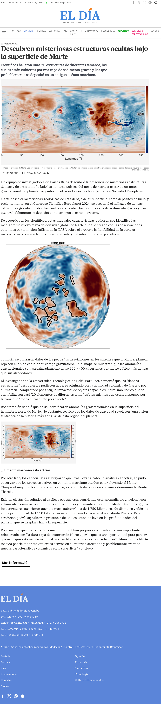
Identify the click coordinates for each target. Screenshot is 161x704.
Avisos (155, 31)
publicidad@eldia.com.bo (23, 610)
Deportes (123, 31)
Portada (16, 31)
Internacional (89, 31)
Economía (54, 31)
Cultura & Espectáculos (140, 32)
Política (41, 31)
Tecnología (108, 31)
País (65, 31)
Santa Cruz (73, 32)
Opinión (28, 31)
